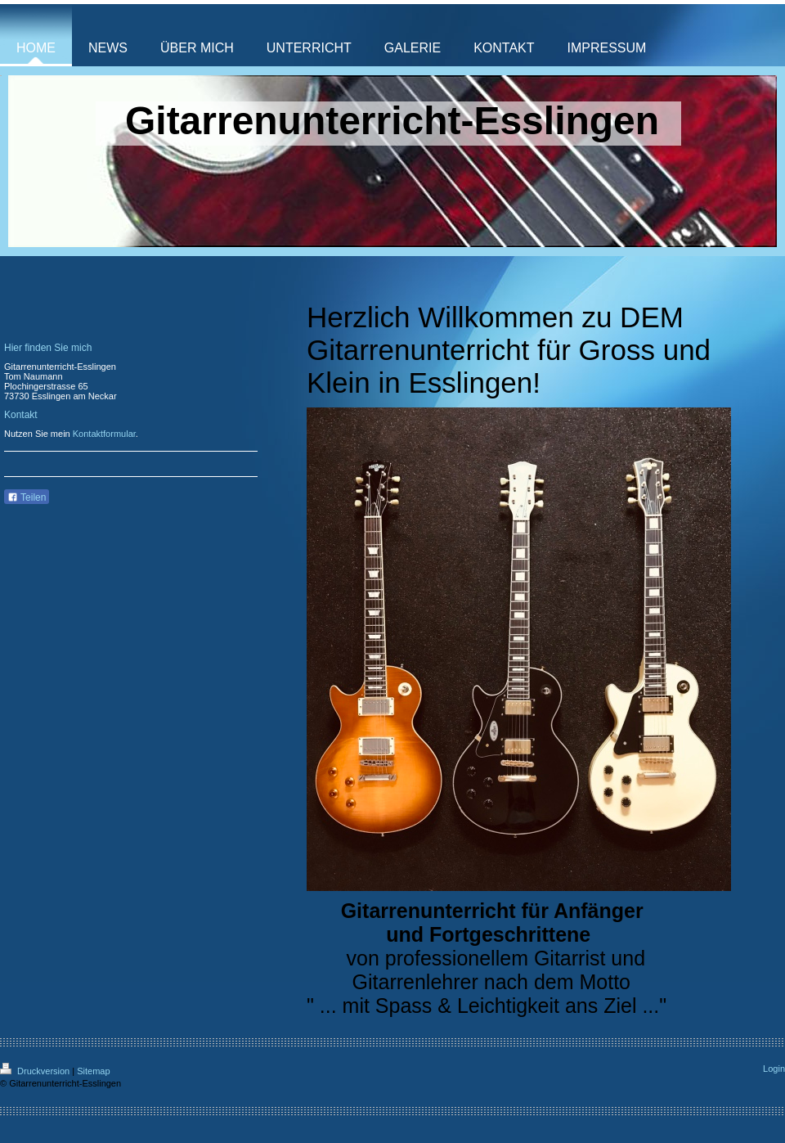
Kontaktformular (104, 434)
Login (774, 1068)
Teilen (26, 497)
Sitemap (93, 1071)
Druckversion (36, 1071)
